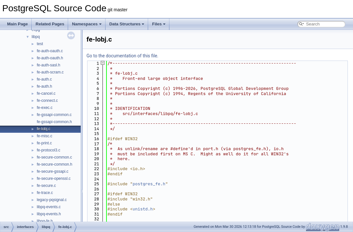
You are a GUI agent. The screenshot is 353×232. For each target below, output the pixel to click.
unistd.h (143, 209)
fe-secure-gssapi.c (52, 171)
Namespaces (87, 24)
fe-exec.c (45, 107)
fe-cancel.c (46, 93)
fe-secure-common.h (54, 164)
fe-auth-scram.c (50, 72)
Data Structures (127, 24)
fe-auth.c (44, 79)
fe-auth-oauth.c (50, 51)
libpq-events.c (49, 207)
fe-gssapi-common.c (54, 114)
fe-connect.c (47, 100)
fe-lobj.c (43, 129)
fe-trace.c (45, 192)
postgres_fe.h (149, 184)
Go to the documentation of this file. (122, 55)
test (40, 44)
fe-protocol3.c (48, 150)
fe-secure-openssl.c (54, 178)
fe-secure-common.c (54, 157)
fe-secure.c (46, 185)
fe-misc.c (44, 136)
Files (159, 24)
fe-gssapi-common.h (54, 122)
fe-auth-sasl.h (48, 65)
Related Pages (49, 24)
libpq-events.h (49, 214)
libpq (36, 36)
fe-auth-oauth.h (50, 58)
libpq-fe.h (45, 221)
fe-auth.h (44, 86)
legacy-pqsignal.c (52, 200)
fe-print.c (44, 143)
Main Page (17, 24)
